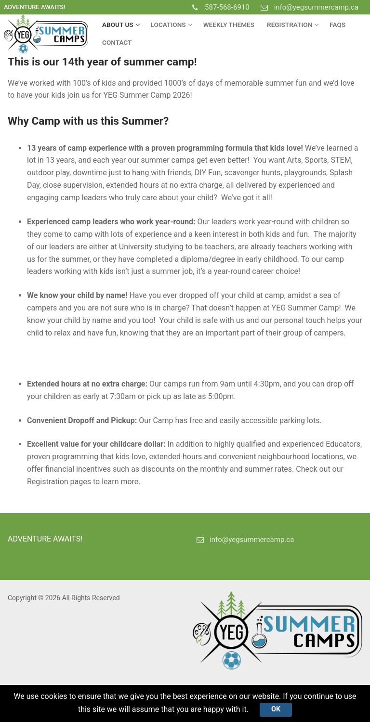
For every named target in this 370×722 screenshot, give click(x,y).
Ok (275, 709)
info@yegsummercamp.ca (307, 7)
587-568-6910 (219, 7)
